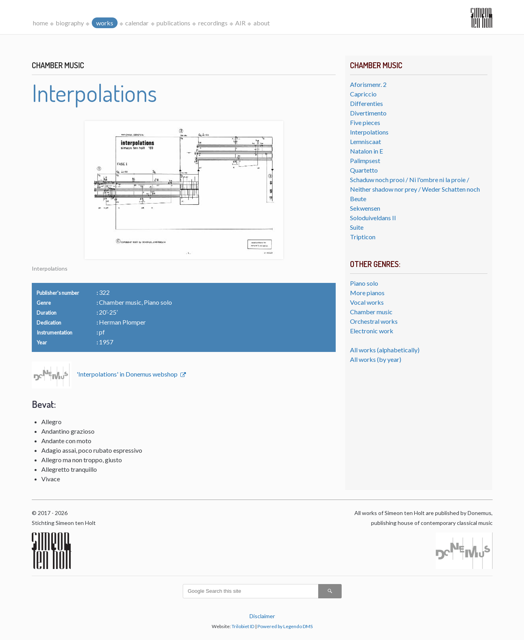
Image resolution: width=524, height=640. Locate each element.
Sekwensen (365, 208)
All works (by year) (375, 359)
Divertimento (368, 113)
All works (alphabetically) (385, 350)
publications (173, 23)
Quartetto (364, 170)
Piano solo (364, 283)
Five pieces (365, 122)
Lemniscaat (365, 141)
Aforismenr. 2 (368, 84)
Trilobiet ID (243, 626)
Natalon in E (366, 151)
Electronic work (371, 330)
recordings (213, 23)
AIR (240, 23)
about (261, 23)
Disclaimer (262, 616)
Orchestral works (374, 321)
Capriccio (363, 94)
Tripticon (362, 236)
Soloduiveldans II (373, 217)
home (40, 23)
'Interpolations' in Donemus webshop (128, 374)
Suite (357, 227)
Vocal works (367, 302)
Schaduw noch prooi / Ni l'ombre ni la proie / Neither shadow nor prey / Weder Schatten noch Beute (415, 189)
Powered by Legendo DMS (285, 626)
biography (70, 23)
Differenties (366, 103)
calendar (137, 23)
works (104, 23)
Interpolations (369, 132)
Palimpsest (365, 160)
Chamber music (371, 311)
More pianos (367, 292)
